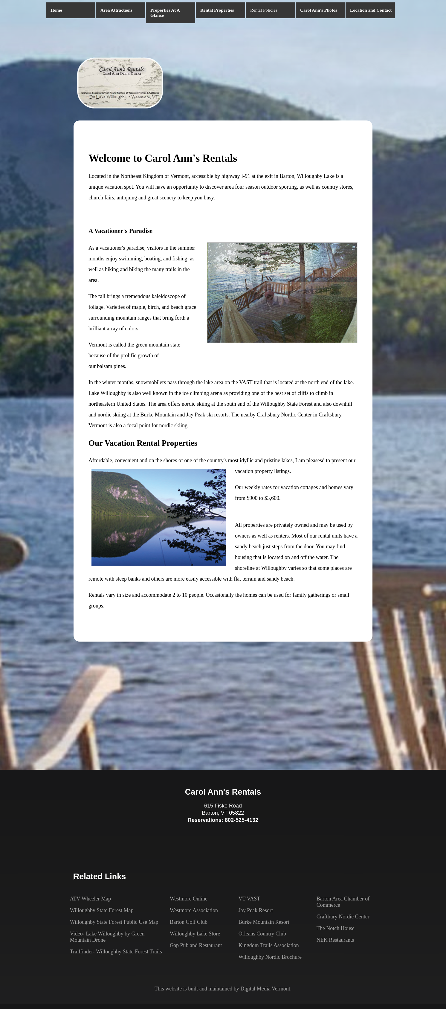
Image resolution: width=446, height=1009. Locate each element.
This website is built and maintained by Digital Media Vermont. (223, 989)
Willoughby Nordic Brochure (270, 957)
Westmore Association (194, 910)
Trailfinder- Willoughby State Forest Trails (116, 952)
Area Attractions (116, 10)
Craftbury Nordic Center (343, 917)
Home (56, 10)
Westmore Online (188, 899)
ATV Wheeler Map (90, 899)
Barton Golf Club (188, 922)
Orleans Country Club (262, 934)
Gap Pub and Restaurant (196, 945)
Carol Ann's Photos (318, 10)
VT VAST (249, 899)
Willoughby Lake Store (195, 934)
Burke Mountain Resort (264, 922)
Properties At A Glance (165, 13)
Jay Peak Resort (256, 910)
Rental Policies (263, 10)
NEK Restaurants (335, 940)
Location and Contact (371, 10)
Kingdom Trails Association (269, 945)
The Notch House (336, 928)
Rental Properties (217, 10)
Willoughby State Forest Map (102, 910)
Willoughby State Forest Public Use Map (114, 922)
